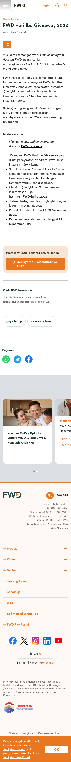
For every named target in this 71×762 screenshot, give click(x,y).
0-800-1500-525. (57, 508)
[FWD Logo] (19, 5)
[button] (45, 5)
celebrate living (41, 321)
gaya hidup (14, 321)
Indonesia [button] (44, 662)
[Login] (45, 5)
